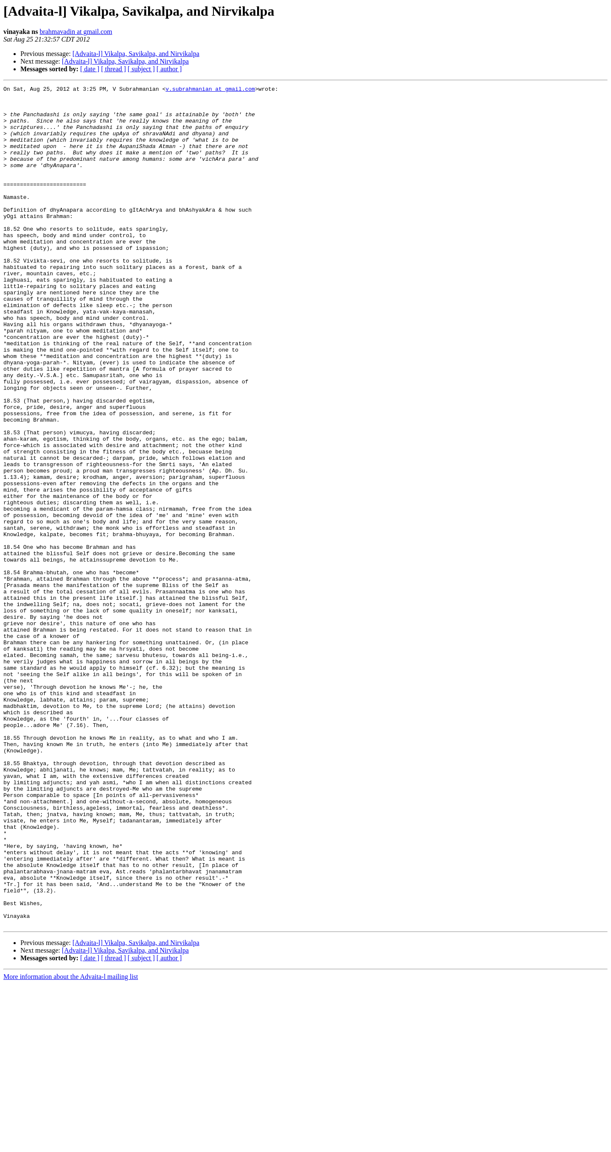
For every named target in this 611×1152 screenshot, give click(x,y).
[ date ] (89, 69)
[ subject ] (141, 69)
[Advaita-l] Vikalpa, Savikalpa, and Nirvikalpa (136, 53)
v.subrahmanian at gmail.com (210, 90)
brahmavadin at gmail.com (75, 31)
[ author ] (169, 69)
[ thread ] (113, 69)
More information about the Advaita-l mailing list (70, 1144)
